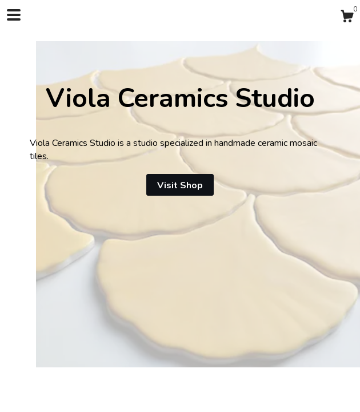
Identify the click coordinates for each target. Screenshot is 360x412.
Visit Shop (180, 185)
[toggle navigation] (14, 15)
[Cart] (347, 18)
